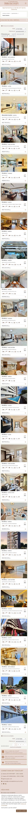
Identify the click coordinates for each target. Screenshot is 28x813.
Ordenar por (12, 31)
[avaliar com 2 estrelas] (3, 746)
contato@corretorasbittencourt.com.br (13, 781)
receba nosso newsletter (9, 792)
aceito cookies (21, 811)
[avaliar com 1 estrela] (2, 746)
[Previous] (3, 47)
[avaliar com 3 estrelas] (5, 746)
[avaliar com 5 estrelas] (8, 746)
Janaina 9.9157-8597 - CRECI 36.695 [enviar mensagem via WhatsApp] (13, 773)
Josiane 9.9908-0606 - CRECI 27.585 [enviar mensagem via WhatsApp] (13, 776)
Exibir (13, 28)
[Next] (25, 47)
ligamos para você (7, 778)
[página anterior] (13, 744)
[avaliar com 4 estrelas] (6, 746)
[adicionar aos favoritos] (26, 64)
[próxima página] (25, 744)
